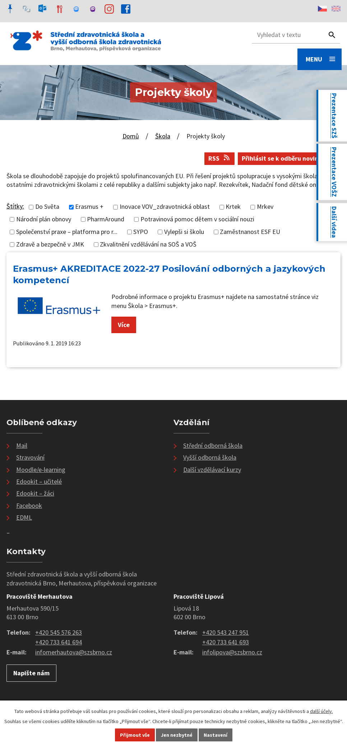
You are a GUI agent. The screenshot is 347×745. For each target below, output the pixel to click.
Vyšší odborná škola (209, 457)
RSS (219, 158)
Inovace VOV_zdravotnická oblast (165, 207)
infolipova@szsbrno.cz (232, 652)
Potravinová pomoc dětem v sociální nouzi (197, 219)
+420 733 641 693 (225, 642)
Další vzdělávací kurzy (212, 469)
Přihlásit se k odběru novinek (289, 158)
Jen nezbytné (177, 735)
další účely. (321, 711)
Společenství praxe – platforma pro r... (66, 231)
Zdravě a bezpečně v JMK (50, 244)
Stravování (30, 457)
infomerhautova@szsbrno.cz (73, 652)
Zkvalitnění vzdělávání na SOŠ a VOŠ (148, 244)
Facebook (29, 505)
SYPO (140, 231)
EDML (24, 517)
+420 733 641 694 (58, 642)
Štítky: (15, 206)
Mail (21, 445)
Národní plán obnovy (43, 219)
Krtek (233, 207)
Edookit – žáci (35, 493)
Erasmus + (89, 207)
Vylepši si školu (184, 231)
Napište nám (31, 673)
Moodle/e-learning (40, 469)
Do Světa (47, 207)
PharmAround (105, 219)
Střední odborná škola (212, 445)
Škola (162, 136)
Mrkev (265, 207)
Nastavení (215, 735)
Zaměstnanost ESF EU (250, 231)
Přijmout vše (135, 735)
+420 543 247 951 (225, 632)
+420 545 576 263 (58, 632)
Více (124, 325)
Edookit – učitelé (39, 481)
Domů (130, 136)
